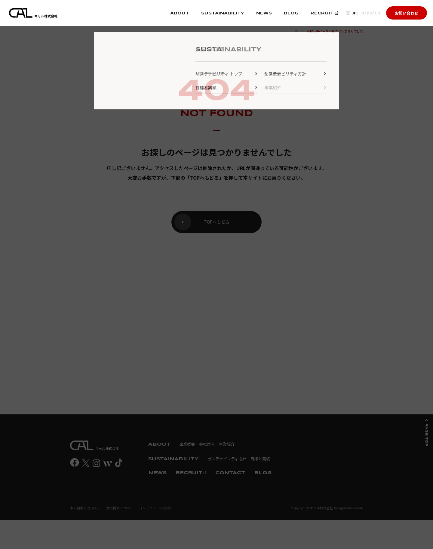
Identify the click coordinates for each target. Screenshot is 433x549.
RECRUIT (324, 13)
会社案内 (207, 444)
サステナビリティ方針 (226, 459)
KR (369, 13)
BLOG (291, 13)
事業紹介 (227, 444)
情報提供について (119, 507)
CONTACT (230, 473)
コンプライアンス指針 (155, 507)
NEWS (264, 13)
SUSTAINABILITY (222, 13)
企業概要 (187, 444)
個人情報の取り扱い (85, 507)
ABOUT (179, 13)
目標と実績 (260, 459)
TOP (294, 31)
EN (361, 13)
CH (377, 13)
